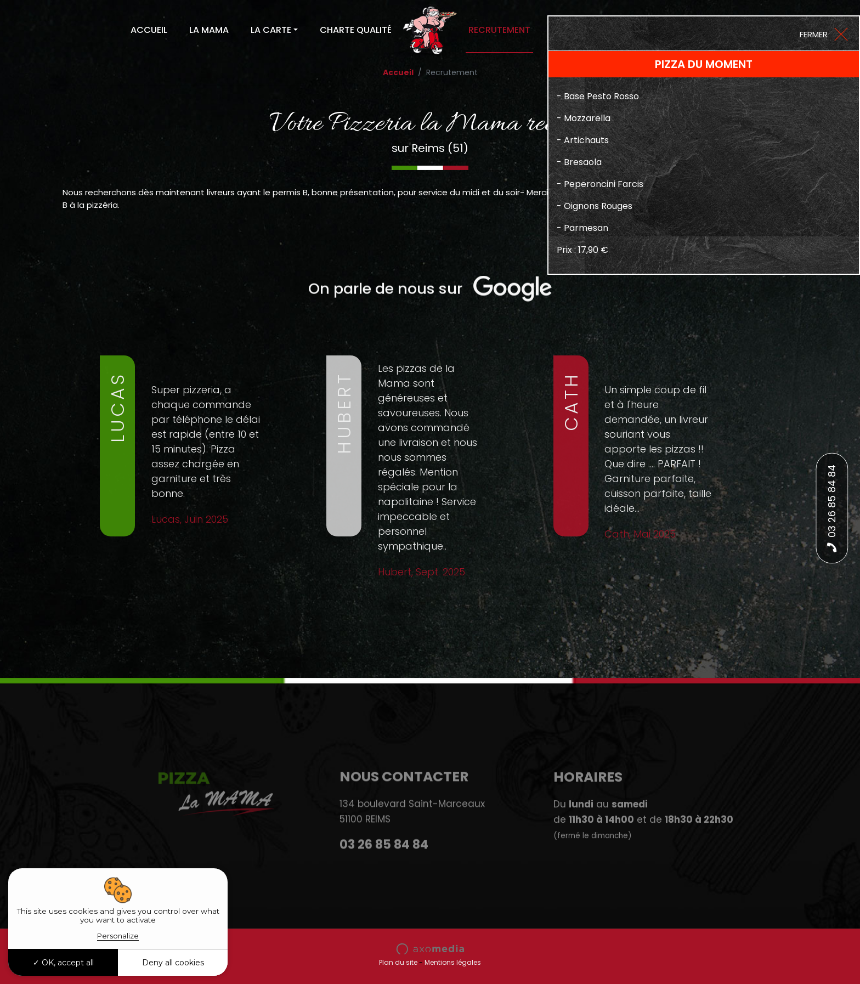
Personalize (118, 935)
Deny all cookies (173, 963)
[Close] (823, 33)
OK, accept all (63, 963)
